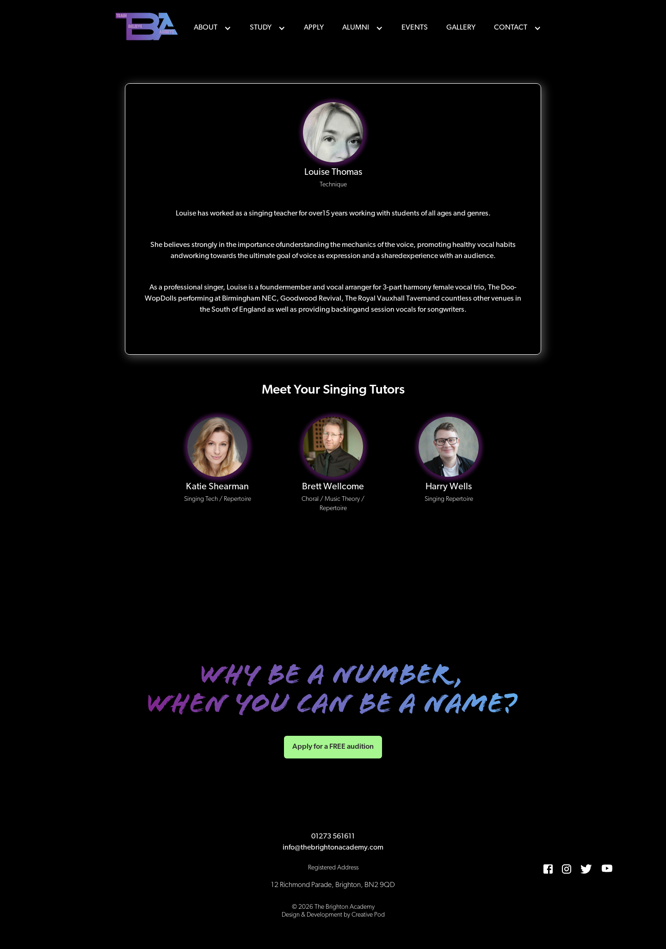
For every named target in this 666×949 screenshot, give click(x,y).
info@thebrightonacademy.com (333, 847)
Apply (314, 27)
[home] (148, 27)
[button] (212, 27)
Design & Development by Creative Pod (333, 915)
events (414, 27)
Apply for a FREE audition (333, 747)
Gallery (460, 27)
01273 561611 (333, 836)
